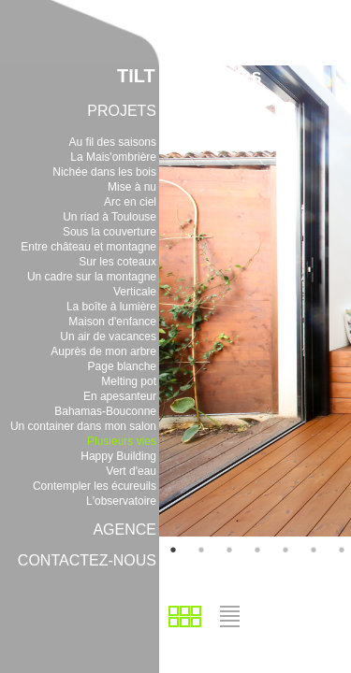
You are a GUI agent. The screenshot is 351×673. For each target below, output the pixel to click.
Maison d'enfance (112, 321)
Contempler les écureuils (94, 486)
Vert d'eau (131, 471)
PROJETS (121, 111)
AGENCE (124, 529)
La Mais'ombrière (113, 157)
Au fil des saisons (112, 142)
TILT (136, 75)
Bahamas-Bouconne (105, 411)
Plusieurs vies (121, 441)
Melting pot (128, 381)
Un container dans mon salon (83, 426)
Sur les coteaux (117, 261)
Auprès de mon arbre (103, 351)
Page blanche (122, 366)
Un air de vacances (108, 336)
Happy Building (118, 456)
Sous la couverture (109, 231)
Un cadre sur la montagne (91, 276)
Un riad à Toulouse (109, 216)
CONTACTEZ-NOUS (87, 560)
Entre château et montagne (88, 246)
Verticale (134, 291)
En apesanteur (119, 396)
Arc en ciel (130, 201)
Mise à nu (132, 186)
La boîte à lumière (111, 306)
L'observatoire (121, 501)
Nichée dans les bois (104, 172)
